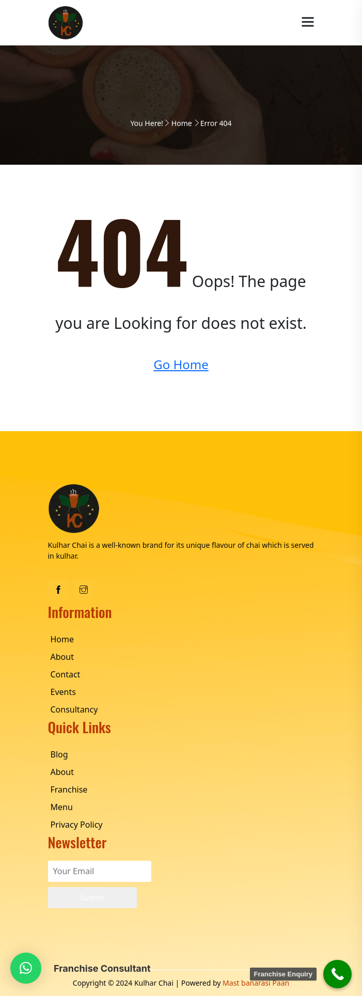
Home (181, 123)
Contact (66, 674)
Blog (59, 754)
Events (63, 692)
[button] (25, 968)
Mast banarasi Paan (256, 983)
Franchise (69, 789)
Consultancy (74, 709)
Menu (62, 807)
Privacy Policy (77, 824)
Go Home (181, 364)
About (62, 656)
